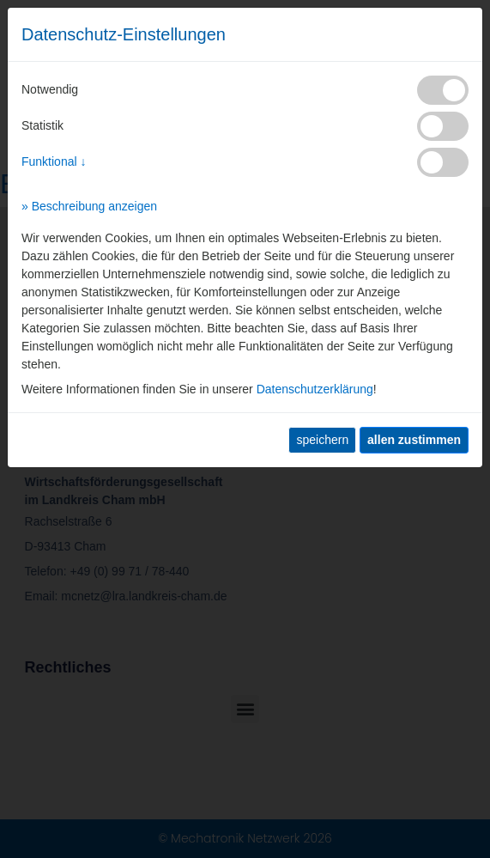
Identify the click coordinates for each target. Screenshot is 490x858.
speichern (322, 440)
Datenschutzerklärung (315, 389)
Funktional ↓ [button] (53, 161)
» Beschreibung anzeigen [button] (89, 206)
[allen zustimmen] (414, 440)
